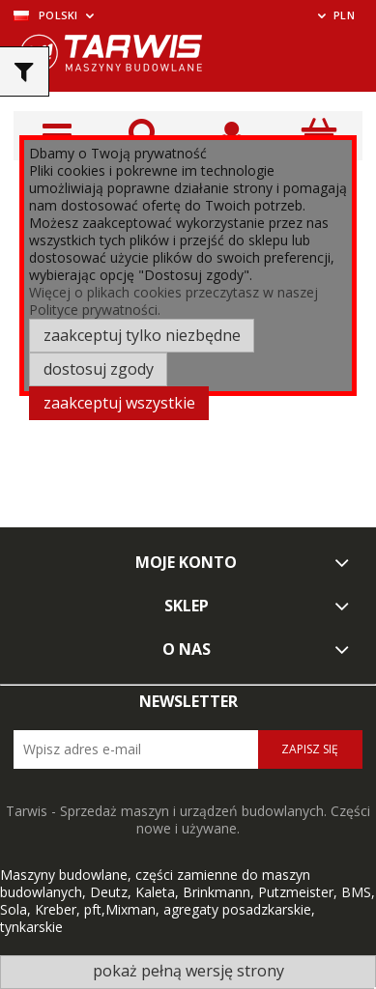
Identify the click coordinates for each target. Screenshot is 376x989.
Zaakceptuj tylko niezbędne (142, 335)
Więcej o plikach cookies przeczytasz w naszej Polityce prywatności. (173, 301)
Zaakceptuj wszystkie (119, 402)
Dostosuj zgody (98, 369)
